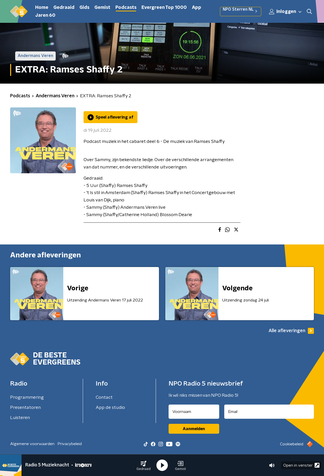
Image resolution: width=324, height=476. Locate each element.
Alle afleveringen (291, 331)
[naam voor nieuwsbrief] (194, 412)
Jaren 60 (45, 15)
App (196, 7)
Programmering (27, 397)
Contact (104, 397)
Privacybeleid (69, 444)
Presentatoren (25, 407)
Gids (84, 7)
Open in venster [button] (301, 465)
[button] (143, 465)
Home (41, 7)
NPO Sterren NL (240, 11)
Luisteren (20, 417)
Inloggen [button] (285, 11)
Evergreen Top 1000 (164, 7)
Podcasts (125, 7)
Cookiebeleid (291, 444)
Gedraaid (63, 7)
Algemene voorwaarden (32, 444)
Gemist (102, 7)
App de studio (110, 407)
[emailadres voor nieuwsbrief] (269, 412)
